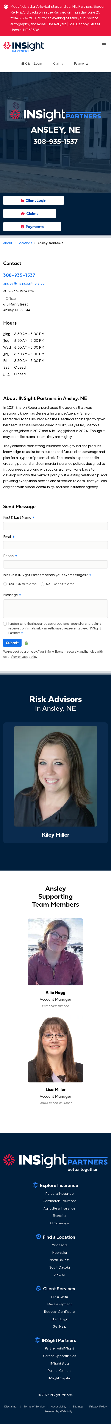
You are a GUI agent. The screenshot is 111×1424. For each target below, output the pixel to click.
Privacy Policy (98, 1406)
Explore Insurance (55, 1185)
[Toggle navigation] (103, 43)
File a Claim (59, 1297)
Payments (81, 63)
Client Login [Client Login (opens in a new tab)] (31, 63)
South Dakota (59, 1267)
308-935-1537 (19, 275)
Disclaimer (10, 1406)
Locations (25, 243)
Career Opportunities (59, 1356)
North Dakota (60, 1260)
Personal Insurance (59, 1193)
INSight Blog (59, 1363)
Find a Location (55, 1237)
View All (59, 1275)
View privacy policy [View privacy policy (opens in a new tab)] (24, 656)
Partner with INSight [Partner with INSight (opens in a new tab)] (59, 1348)
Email (9, 536)
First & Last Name (19, 517)
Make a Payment (59, 1304)
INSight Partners (55, 1340)
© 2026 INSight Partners (55, 1395)
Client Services (55, 1288)
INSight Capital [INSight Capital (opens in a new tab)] (59, 1378)
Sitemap (78, 1406)
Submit (12, 642)
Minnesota (59, 1245)
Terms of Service (34, 1406)
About (7, 243)
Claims (58, 63)
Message (12, 595)
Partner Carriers (59, 1370)
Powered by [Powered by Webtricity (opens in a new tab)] (58, 1411)
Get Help (59, 1326)
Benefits (59, 1215)
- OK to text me (22, 584)
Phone (10, 555)
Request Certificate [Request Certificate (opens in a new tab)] (59, 1311)
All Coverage (59, 1223)
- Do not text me (60, 584)
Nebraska (59, 1252)
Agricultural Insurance (59, 1208)
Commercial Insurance (59, 1201)
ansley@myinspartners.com (25, 283)
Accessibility (58, 1406)
